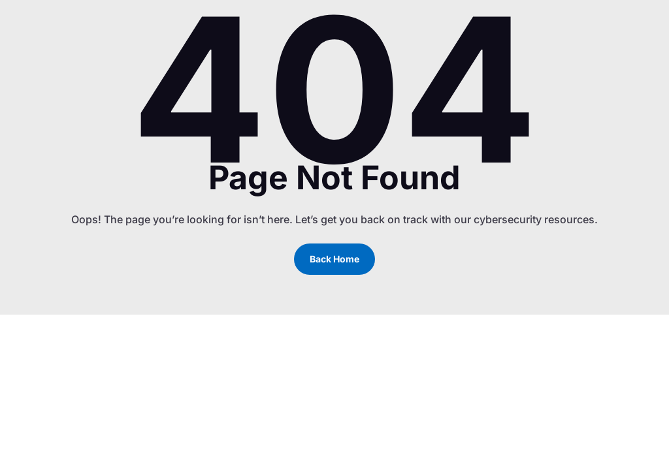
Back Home (334, 258)
